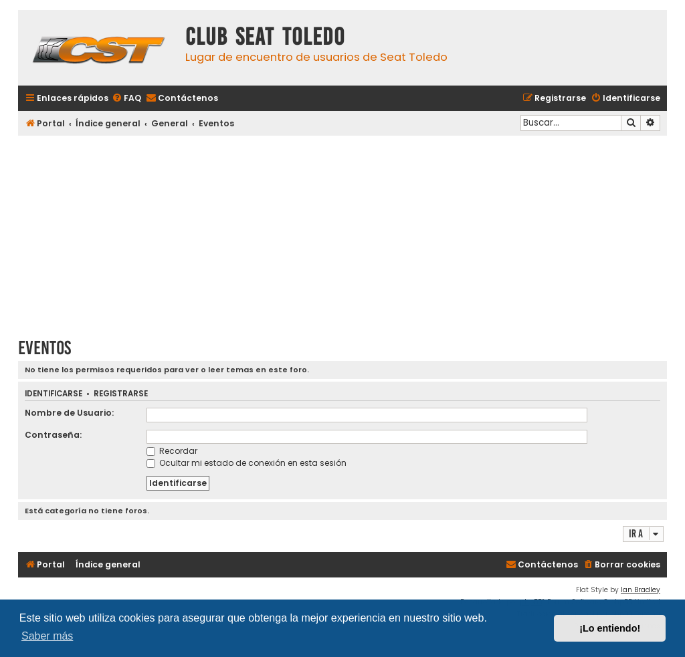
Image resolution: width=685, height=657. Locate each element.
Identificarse (53, 394)
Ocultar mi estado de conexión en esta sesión (246, 463)
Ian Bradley (640, 590)
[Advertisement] (342, 231)
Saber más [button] (47, 636)
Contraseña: (53, 434)
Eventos (44, 348)
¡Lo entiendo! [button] (609, 628)
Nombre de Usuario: (69, 412)
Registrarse (121, 394)
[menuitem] (126, 99)
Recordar (171, 450)
